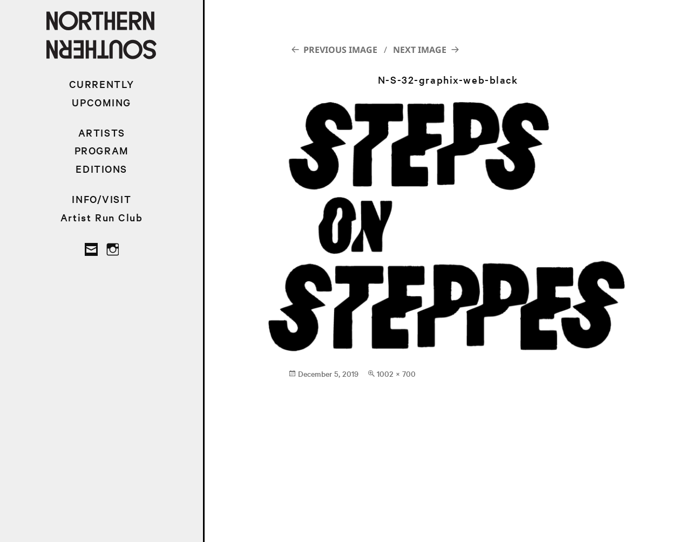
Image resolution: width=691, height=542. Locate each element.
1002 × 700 (396, 373)
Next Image (419, 50)
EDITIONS (101, 168)
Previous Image (340, 50)
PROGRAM (101, 150)
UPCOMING (101, 102)
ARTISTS (101, 132)
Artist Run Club (101, 217)
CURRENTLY (101, 84)
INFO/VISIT (101, 199)
